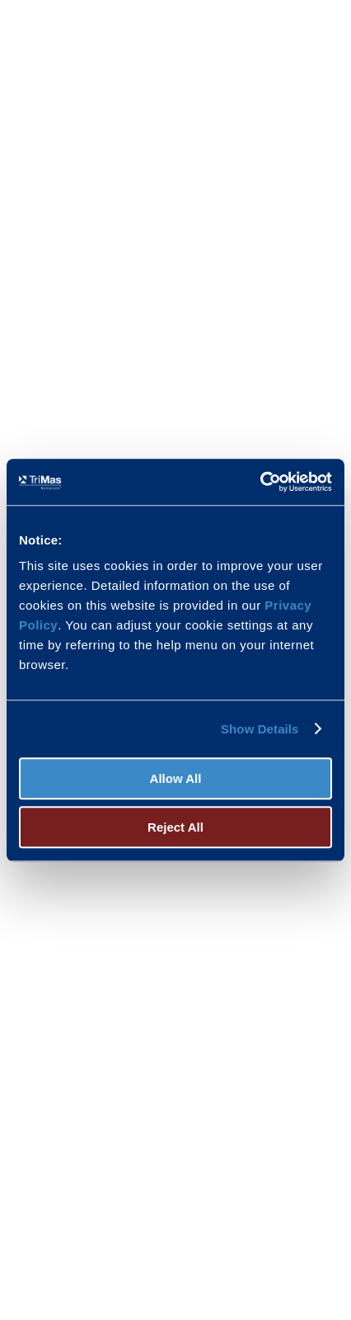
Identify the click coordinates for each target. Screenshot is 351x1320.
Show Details (260, 729)
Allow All (176, 778)
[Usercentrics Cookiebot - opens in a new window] (260, 482)
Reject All (175, 827)
